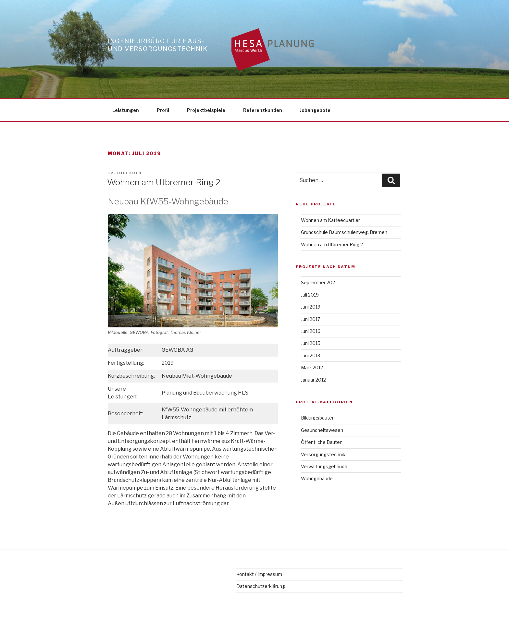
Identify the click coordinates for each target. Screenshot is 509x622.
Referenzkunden (262, 110)
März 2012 (312, 367)
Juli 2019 (310, 295)
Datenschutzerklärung (260, 586)
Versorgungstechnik (323, 454)
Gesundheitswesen (322, 430)
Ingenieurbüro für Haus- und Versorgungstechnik (157, 45)
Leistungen (125, 110)
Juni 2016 (310, 331)
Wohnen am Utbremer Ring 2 (163, 182)
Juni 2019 (310, 307)
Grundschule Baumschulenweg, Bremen (344, 232)
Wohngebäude (317, 478)
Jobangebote (315, 110)
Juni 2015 (310, 343)
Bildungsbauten (318, 418)
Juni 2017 (310, 319)
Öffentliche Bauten (321, 442)
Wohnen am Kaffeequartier (330, 220)
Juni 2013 (310, 355)
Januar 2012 (313, 380)
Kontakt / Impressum (259, 574)
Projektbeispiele (206, 110)
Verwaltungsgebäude (324, 466)
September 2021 (319, 282)
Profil (163, 110)
